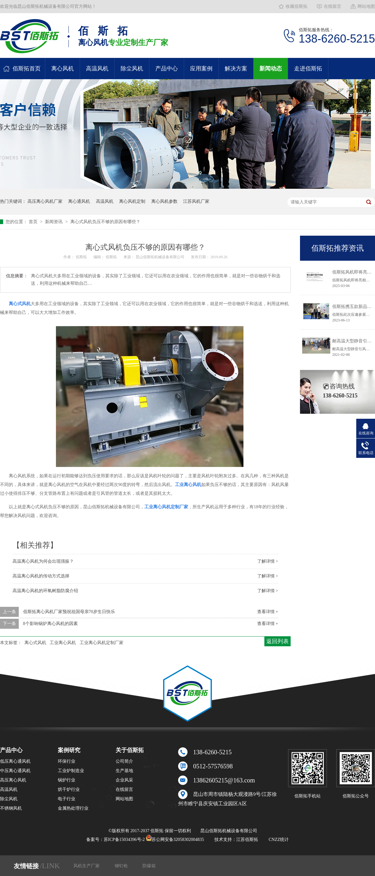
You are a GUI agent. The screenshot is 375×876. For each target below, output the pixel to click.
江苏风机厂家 (196, 201)
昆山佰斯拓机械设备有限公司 (160, 257)
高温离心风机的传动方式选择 (40, 576)
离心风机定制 (132, 201)
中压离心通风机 (15, 770)
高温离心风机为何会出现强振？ (43, 561)
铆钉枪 (122, 865)
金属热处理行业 (73, 808)
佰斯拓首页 (26, 68)
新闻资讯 (54, 221)
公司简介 (124, 761)
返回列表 (277, 641)
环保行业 (66, 761)
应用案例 (201, 68)
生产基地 (124, 770)
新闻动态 (270, 68)
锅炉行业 (66, 780)
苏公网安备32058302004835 (175, 839)
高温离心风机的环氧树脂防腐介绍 (45, 590)
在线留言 (332, 6)
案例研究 (69, 750)
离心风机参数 (164, 201)
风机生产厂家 (87, 865)
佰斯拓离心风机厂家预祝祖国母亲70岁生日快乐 (69, 611)
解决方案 (236, 68)
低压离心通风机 (15, 761)
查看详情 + (267, 611)
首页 (34, 221)
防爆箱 (149, 865)
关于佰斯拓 (130, 750)
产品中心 (166, 68)
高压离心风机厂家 (45, 201)
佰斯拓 (82, 257)
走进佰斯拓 (308, 68)
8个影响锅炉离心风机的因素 (50, 623)
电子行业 (66, 799)
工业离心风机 (63, 642)
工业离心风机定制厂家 (101, 642)
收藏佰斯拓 (297, 6)
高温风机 (97, 68)
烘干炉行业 (69, 789)
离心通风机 (79, 201)
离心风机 (62, 68)
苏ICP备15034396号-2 (124, 839)
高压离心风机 (13, 780)
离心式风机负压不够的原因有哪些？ (105, 221)
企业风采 (124, 780)
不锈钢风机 (11, 808)
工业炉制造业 (71, 770)
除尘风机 (132, 68)
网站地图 (366, 6)
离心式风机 (35, 642)
